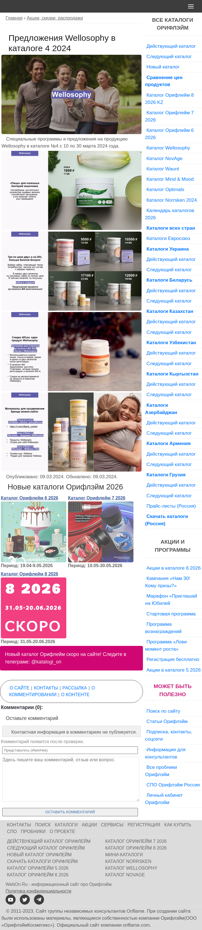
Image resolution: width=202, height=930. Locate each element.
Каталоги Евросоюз (168, 238)
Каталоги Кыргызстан (172, 374)
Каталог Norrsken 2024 (172, 200)
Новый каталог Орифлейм (39, 854)
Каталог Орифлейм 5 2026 (38, 868)
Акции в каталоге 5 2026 (174, 670)
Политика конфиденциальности (38, 891)
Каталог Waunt (163, 169)
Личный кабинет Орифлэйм (164, 798)
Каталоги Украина (168, 249)
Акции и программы (173, 546)
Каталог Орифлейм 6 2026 (29, 498)
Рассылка (74, 688)
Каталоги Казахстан (170, 311)
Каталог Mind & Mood (170, 179)
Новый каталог (163, 67)
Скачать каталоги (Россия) (166, 519)
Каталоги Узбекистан (171, 342)
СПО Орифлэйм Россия (173, 785)
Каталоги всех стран (171, 228)
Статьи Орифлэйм (167, 721)
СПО (12, 831)
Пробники (33, 831)
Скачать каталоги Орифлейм (42, 861)
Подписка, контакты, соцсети (168, 735)
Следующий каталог (169, 56)
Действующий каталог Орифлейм (49, 841)
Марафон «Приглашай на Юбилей (171, 599)
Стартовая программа (171, 614)
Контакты (46, 688)
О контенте (75, 694)
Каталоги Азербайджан (161, 408)
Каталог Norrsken (128, 861)
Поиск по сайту (163, 711)
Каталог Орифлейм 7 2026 (96, 498)
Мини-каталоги (124, 854)
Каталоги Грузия (166, 474)
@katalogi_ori (46, 662)
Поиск (43, 824)
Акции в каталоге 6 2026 (174, 568)
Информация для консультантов (165, 753)
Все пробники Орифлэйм (161, 770)
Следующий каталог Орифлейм (46, 848)
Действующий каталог (171, 46)
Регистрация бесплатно (173, 659)
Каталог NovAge (164, 158)
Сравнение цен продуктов (163, 81)
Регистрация (144, 824)
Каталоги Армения (169, 443)
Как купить (177, 824)
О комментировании (52, 691)
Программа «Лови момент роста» (166, 645)
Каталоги (66, 824)
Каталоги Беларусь (170, 280)
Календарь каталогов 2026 (169, 214)
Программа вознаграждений (163, 627)
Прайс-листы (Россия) (171, 506)
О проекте (62, 831)
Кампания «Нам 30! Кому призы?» (167, 581)
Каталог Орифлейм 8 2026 (29, 574)
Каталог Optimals (165, 189)
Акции (89, 824)
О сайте (20, 688)
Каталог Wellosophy (168, 148)
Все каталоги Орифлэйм (172, 24)
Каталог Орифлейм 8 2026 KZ (169, 98)
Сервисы (112, 824)
